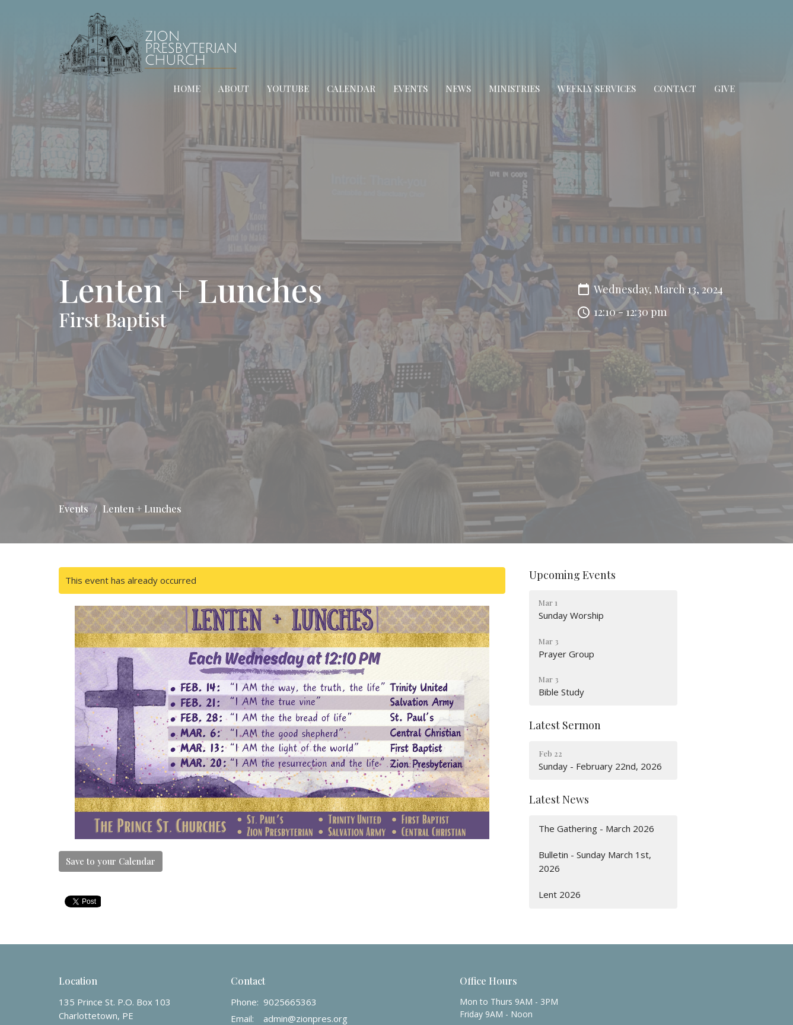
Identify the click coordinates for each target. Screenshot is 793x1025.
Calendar (351, 88)
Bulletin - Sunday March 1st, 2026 (595, 861)
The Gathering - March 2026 (596, 828)
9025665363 (290, 1002)
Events (410, 88)
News (458, 88)
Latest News (559, 799)
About (233, 88)
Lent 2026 (560, 894)
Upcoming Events (572, 575)
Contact (675, 88)
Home (186, 88)
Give (724, 88)
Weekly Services (597, 88)
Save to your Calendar (110, 861)
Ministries (514, 88)
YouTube (288, 88)
